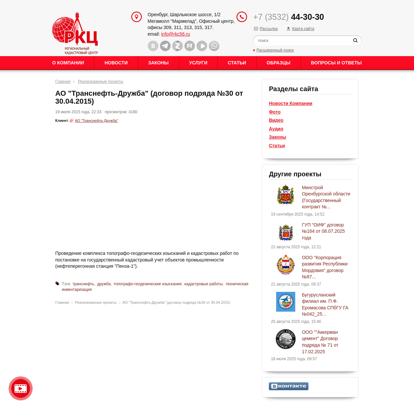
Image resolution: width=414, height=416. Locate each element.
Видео (276, 120)
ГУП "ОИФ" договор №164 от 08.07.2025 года (323, 231)
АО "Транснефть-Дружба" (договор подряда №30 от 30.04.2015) (176, 302)
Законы (158, 62)
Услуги (198, 62)
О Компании (68, 62)
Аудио (276, 128)
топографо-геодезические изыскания (147, 284)
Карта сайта (303, 28)
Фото (274, 112)
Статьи (237, 62)
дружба (104, 284)
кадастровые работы (203, 284)
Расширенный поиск (275, 50)
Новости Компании (290, 103)
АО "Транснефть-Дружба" (96, 120)
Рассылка (268, 28)
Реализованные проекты (100, 81)
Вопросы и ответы (336, 62)
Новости (116, 62)
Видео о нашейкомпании (21, 388)
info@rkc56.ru (175, 34)
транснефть (83, 284)
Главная (63, 81)
